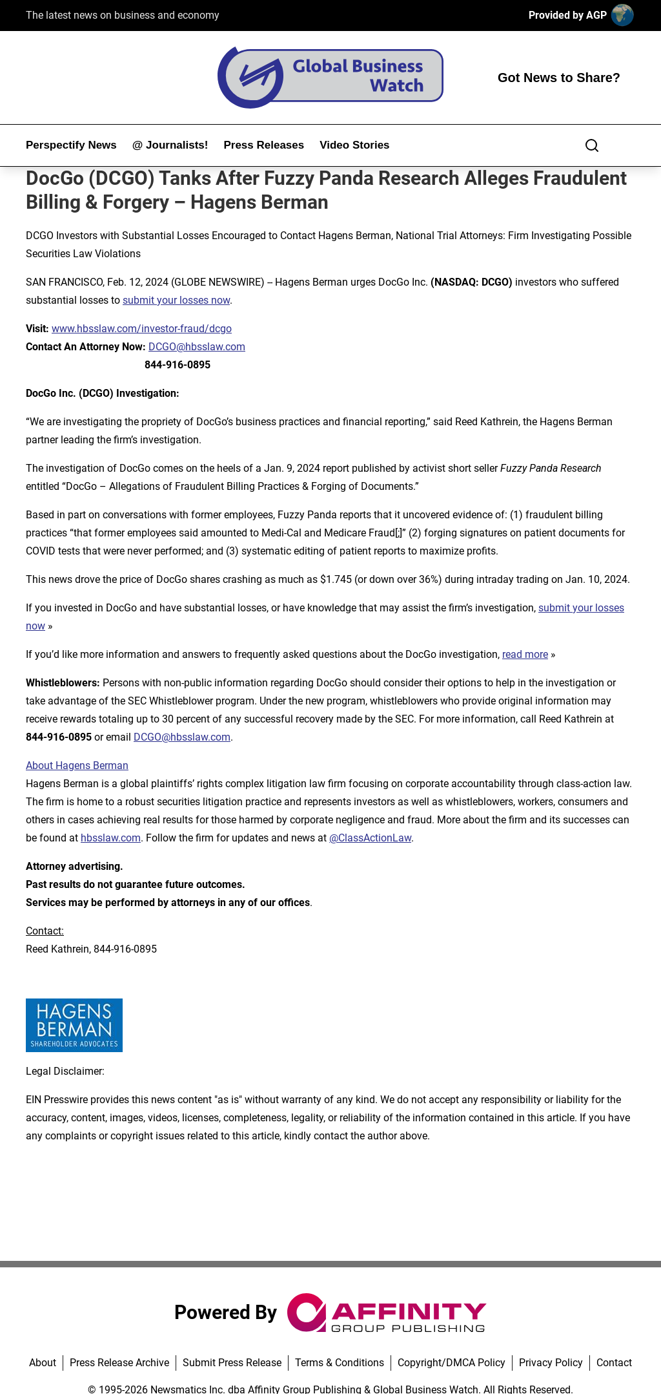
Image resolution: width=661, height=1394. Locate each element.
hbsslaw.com (111, 838)
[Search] (591, 145)
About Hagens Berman (77, 765)
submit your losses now (176, 300)
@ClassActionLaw (370, 838)
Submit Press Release (232, 1363)
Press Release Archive (119, 1363)
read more (525, 654)
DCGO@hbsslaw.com (196, 347)
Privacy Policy (551, 1363)
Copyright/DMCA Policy (451, 1363)
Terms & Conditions (339, 1363)
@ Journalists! (170, 145)
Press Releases (263, 145)
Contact (614, 1363)
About (42, 1363)
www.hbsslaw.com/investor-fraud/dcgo (142, 328)
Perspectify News (71, 145)
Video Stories (354, 145)
